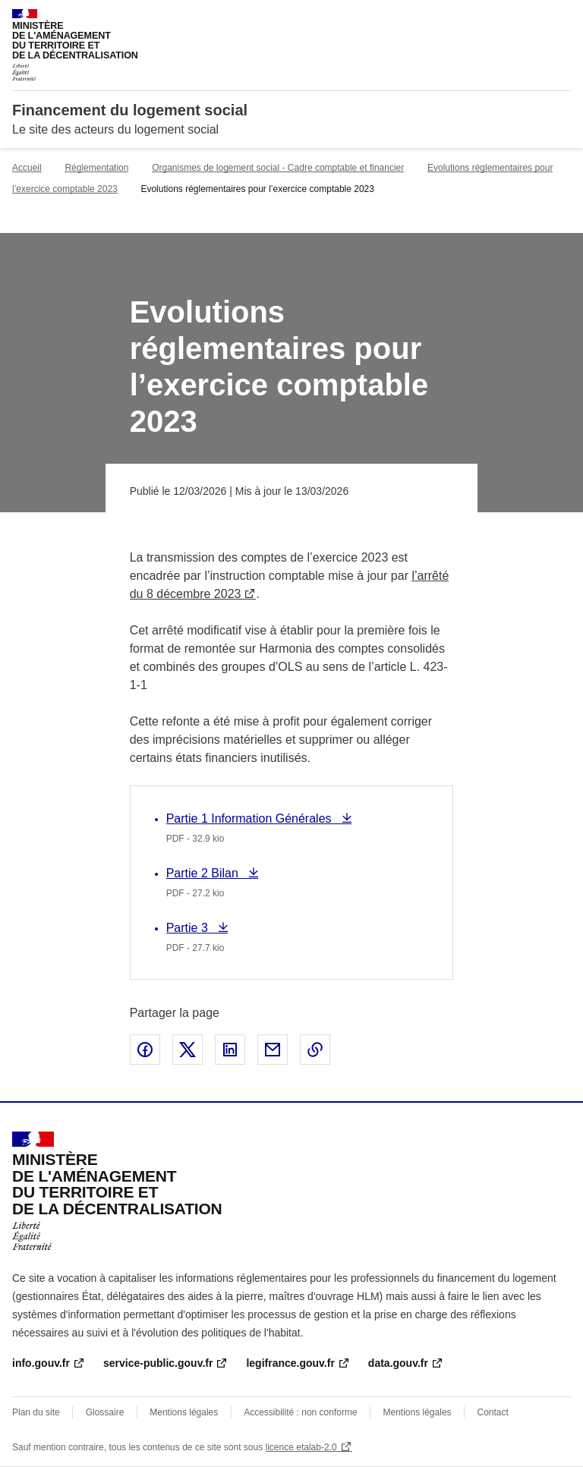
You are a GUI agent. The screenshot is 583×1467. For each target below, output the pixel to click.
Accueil (27, 167)
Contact (492, 1412)
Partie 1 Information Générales (250, 818)
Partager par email (272, 1049)
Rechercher (531, 18)
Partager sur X (187, 1049)
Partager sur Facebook (145, 1049)
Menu (562, 18)
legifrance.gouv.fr (290, 1363)
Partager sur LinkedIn (230, 1049)
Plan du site (36, 1412)
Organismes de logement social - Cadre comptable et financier (278, 167)
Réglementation (96, 167)
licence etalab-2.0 (301, 1447)
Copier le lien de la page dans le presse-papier (315, 1049)
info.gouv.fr (41, 1363)
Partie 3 (195, 927)
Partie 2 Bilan (204, 873)
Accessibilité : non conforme (300, 1412)
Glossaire (105, 1412)
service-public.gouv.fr (158, 1363)
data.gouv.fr (398, 1363)
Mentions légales (184, 1412)
